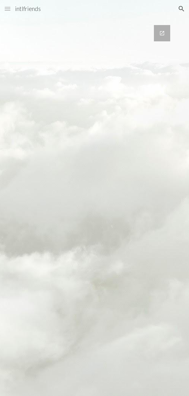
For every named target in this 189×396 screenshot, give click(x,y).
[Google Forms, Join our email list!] (94, 206)
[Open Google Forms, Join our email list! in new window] (162, 33)
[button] (7, 8)
